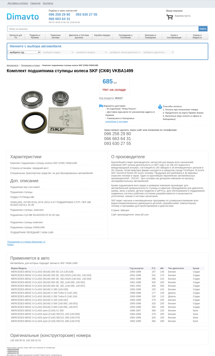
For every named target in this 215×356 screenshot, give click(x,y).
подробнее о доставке (116, 121)
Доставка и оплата (18, 3)
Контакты (48, 3)
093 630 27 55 (117, 143)
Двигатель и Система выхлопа (79, 36)
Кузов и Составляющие (174, 36)
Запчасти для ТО (15, 36)
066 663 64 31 (117, 138)
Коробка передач (102, 35)
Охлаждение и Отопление (125, 36)
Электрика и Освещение (150, 36)
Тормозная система (55, 36)
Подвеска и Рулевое (35, 36)
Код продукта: (111, 98)
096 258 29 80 (117, 133)
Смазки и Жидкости (197, 36)
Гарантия (35, 3)
